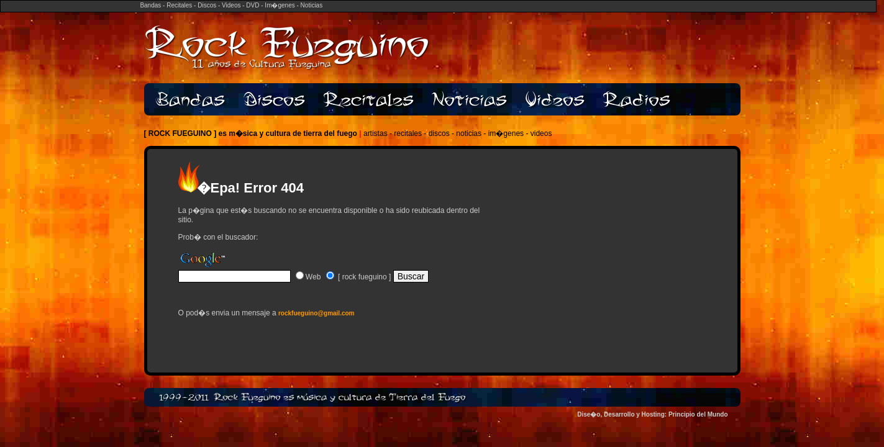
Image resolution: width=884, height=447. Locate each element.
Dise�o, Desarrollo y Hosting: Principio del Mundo (652, 414)
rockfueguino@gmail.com (316, 313)
